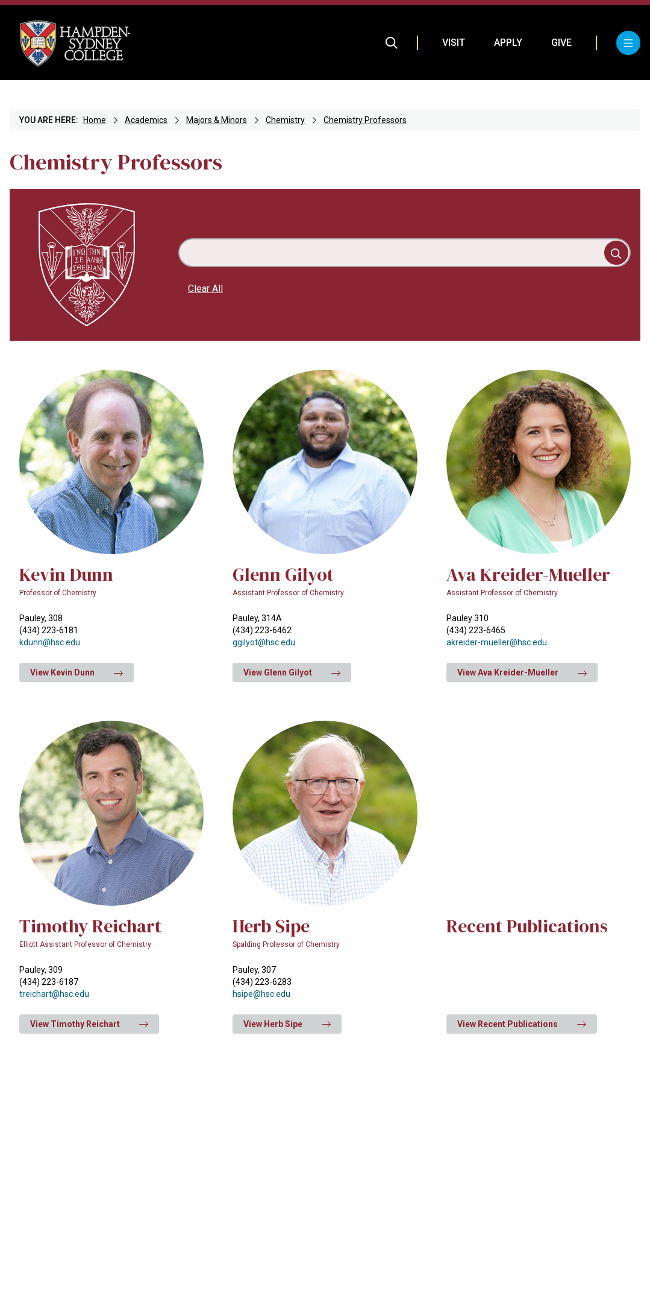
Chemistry (285, 120)
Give (561, 42)
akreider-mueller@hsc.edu (496, 642)
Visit (453, 42)
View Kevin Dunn (76, 672)
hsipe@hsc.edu (261, 994)
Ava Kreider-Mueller (528, 574)
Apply (508, 42)
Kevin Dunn (66, 574)
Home (94, 120)
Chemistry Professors (365, 120)
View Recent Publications (521, 1024)
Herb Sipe (271, 926)
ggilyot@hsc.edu (264, 642)
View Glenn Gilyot (291, 672)
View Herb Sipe (287, 1024)
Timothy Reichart (90, 926)
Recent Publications (527, 926)
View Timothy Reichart (89, 1024)
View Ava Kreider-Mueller (522, 672)
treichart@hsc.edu (54, 994)
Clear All (205, 288)
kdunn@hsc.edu (49, 642)
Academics (146, 120)
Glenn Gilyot (283, 574)
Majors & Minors (216, 120)
